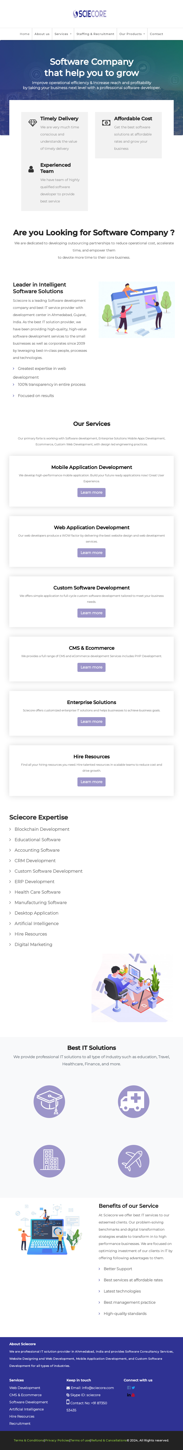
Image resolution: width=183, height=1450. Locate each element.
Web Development (24, 1388)
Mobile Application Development (91, 467)
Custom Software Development (91, 588)
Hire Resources (91, 757)
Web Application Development (91, 527)
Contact (156, 34)
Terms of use (80, 1440)
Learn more (91, 492)
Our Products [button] (131, 34)
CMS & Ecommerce (91, 648)
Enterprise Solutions (91, 702)
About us (42, 34)
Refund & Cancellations (109, 1440)
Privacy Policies (57, 1440)
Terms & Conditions (29, 1440)
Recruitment (19, 1423)
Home (25, 34)
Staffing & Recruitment (95, 34)
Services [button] (62, 34)
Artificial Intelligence (26, 1409)
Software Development (28, 1402)
